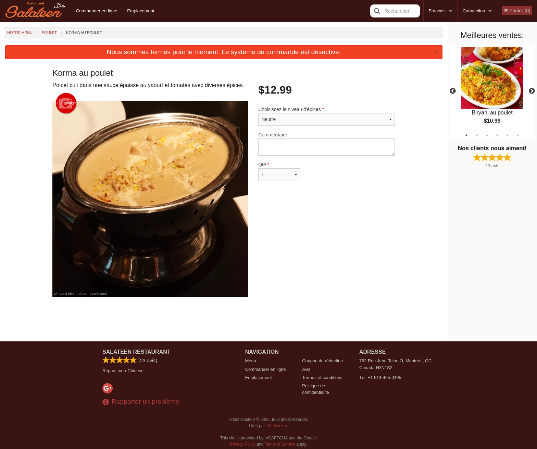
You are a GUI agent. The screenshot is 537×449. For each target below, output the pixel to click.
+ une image (66, 103)
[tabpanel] (492, 91)
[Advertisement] (223, 319)
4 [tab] (497, 135)
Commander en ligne (96, 10)
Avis (306, 369)
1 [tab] (466, 135)
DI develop (277, 425)
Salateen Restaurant (136, 352)
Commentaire (326, 144)
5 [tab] (507, 135)
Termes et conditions (322, 377)
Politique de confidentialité (315, 389)
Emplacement (140, 10)
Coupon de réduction (322, 360)
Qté (279, 171)
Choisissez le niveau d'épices (326, 116)
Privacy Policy (243, 444)
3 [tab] (487, 135)
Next (531, 91)
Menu (250, 360)
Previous (452, 91)
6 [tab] (517, 135)
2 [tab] (476, 135)
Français (437, 10)
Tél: (380, 377)
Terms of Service (280, 444)
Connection (474, 10)
